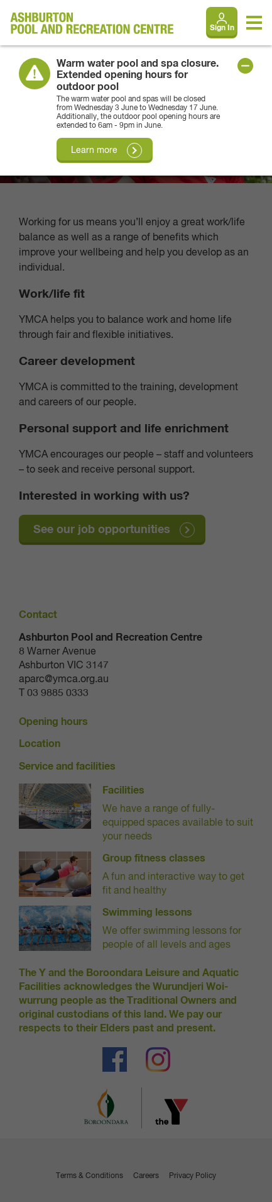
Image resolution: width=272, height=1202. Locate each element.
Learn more (94, 150)
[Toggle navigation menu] (254, 23)
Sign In (222, 28)
